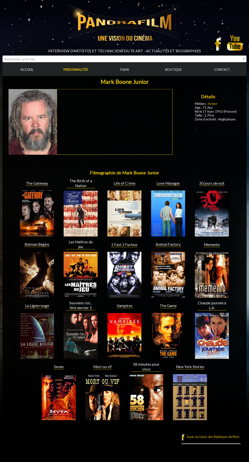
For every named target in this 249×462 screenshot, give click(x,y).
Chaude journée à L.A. (212, 305)
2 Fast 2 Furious (124, 244)
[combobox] (124, 58)
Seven (59, 366)
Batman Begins (37, 244)
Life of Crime (124, 183)
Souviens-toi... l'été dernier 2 (80, 305)
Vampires (124, 305)
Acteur (212, 104)
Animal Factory (168, 244)
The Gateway (37, 183)
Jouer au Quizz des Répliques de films (212, 437)
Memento (212, 244)
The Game (168, 305)
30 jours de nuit (211, 183)
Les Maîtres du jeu (81, 244)
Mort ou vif (102, 366)
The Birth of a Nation (80, 183)
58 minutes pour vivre (146, 366)
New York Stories (190, 366)
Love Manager (168, 183)
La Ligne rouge (37, 305)
